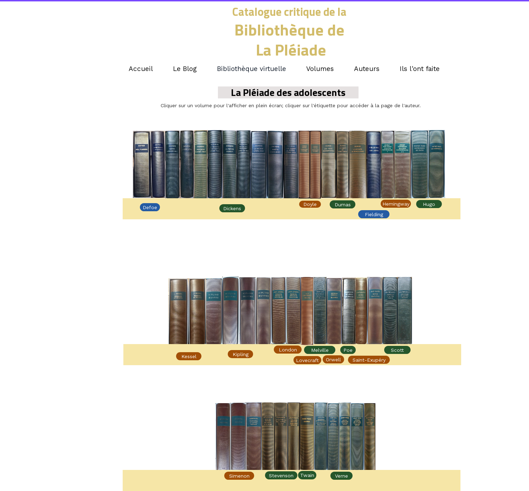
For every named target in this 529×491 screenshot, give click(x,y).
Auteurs (367, 69)
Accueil (141, 69)
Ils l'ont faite (420, 69)
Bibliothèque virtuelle (251, 69)
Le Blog (185, 69)
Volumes (320, 69)
